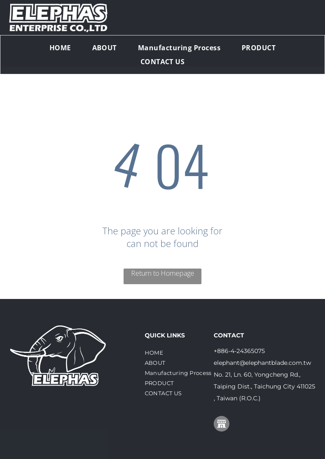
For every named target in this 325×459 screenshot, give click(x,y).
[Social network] (221, 425)
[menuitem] (60, 47)
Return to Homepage (162, 273)
